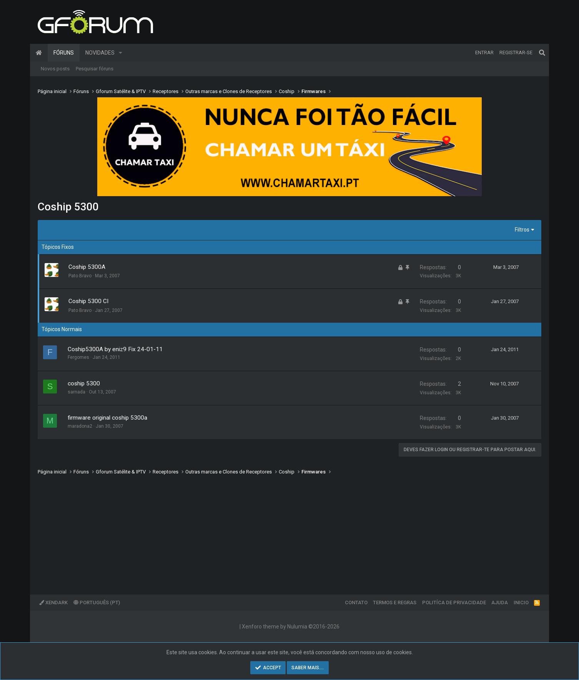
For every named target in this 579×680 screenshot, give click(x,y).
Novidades (100, 53)
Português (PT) (96, 602)
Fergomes (78, 357)
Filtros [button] (522, 230)
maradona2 (80, 426)
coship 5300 (84, 383)
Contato (356, 602)
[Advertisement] (268, 529)
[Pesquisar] (542, 53)
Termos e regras (394, 602)
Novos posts (55, 69)
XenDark (53, 602)
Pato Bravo (80, 275)
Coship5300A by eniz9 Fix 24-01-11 (115, 349)
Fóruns (63, 53)
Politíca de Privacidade (454, 602)
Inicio (521, 602)
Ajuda (499, 602)
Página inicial (39, 53)
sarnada (76, 392)
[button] (120, 53)
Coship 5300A (86, 266)
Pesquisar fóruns (94, 69)
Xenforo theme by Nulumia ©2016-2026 (290, 626)
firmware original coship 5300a (107, 417)
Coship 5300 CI (88, 301)
